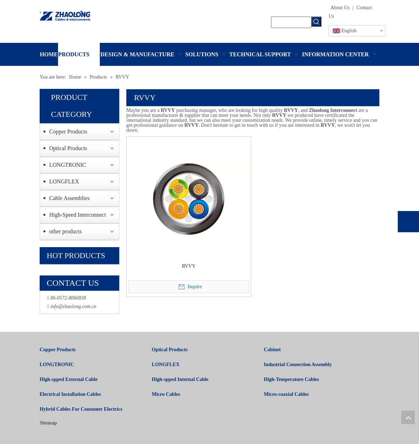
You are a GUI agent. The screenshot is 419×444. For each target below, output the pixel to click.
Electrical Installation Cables (70, 394)
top (408, 417)
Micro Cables (166, 394)
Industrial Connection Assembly (298, 364)
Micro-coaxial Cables (286, 394)
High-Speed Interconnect (77, 215)
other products (65, 231)
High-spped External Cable (68, 379)
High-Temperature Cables (291, 379)
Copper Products (68, 132)
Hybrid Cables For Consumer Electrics (81, 409)
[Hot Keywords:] (316, 22)
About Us (340, 7)
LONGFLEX (64, 181)
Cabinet (272, 349)
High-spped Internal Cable (180, 379)
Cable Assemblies (69, 198)
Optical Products (68, 148)
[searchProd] (291, 22)
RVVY (189, 266)
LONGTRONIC (67, 165)
